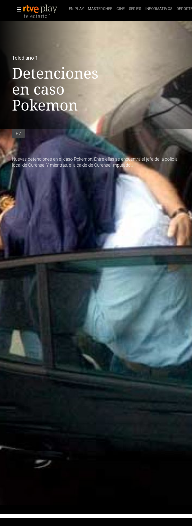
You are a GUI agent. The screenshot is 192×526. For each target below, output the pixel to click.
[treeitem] (76, 9)
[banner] (45, 9)
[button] (17, 9)
